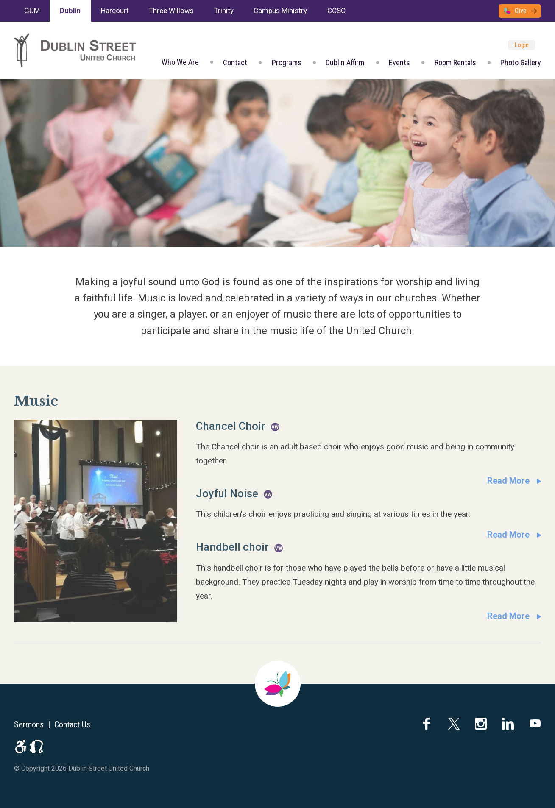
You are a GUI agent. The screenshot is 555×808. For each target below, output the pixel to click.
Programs (286, 62)
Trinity (224, 10)
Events (399, 62)
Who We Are (180, 62)
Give (521, 10)
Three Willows (171, 10)
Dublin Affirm (345, 62)
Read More (508, 481)
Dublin (70, 10)
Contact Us (72, 724)
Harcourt (115, 10)
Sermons (29, 724)
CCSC (336, 10)
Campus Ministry (280, 10)
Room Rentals (455, 62)
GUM (32, 10)
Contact (235, 62)
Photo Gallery (520, 62)
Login (522, 45)
